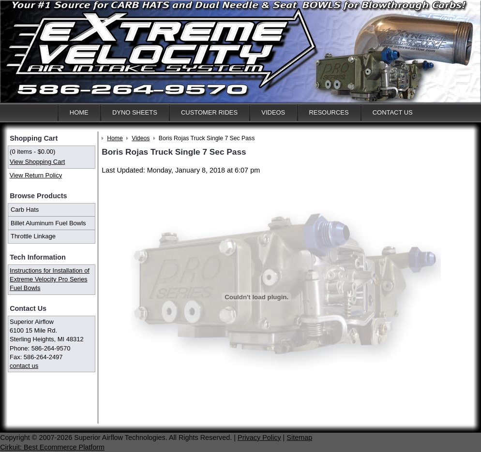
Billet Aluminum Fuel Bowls (48, 223)
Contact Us (393, 112)
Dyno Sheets (134, 112)
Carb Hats (25, 209)
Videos (273, 112)
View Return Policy (36, 175)
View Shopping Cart (37, 161)
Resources (328, 112)
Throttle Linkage (33, 236)
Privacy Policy (259, 437)
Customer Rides (209, 112)
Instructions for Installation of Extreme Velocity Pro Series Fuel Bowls (50, 279)
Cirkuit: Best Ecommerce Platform (52, 447)
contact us (24, 365)
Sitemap (299, 437)
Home (79, 112)
